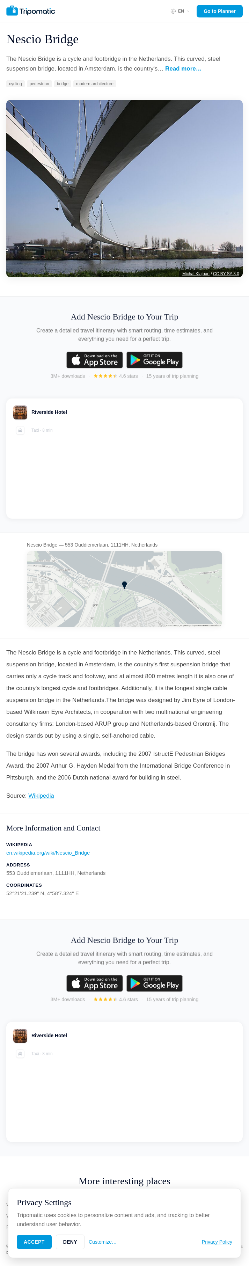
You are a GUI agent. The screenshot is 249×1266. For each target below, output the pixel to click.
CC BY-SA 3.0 (226, 273)
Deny (70, 1242)
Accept (34, 1242)
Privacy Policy (217, 1242)
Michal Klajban (196, 273)
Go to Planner (220, 11)
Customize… (103, 1242)
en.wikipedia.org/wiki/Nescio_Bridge (48, 853)
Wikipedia (41, 795)
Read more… (183, 68)
